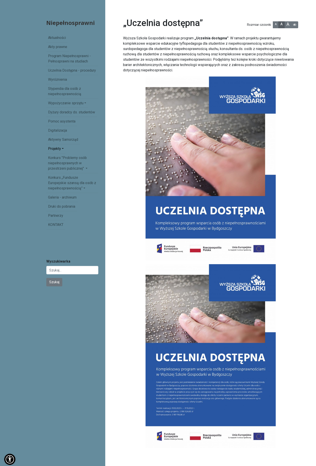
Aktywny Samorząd (63, 139)
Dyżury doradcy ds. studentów (71, 112)
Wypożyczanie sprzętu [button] (65, 103)
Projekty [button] (54, 149)
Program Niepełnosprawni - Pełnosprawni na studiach (69, 58)
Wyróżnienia (57, 79)
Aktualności (57, 38)
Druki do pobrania (61, 206)
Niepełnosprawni (70, 23)
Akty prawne (57, 47)
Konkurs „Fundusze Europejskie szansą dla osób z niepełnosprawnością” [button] (72, 182)
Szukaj (54, 282)
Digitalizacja (57, 130)
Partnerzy (55, 215)
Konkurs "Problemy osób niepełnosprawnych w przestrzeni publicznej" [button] (67, 163)
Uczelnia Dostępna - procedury (72, 70)
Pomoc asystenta (61, 121)
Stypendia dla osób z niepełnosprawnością (64, 91)
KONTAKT (55, 225)
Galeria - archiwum (62, 197)
